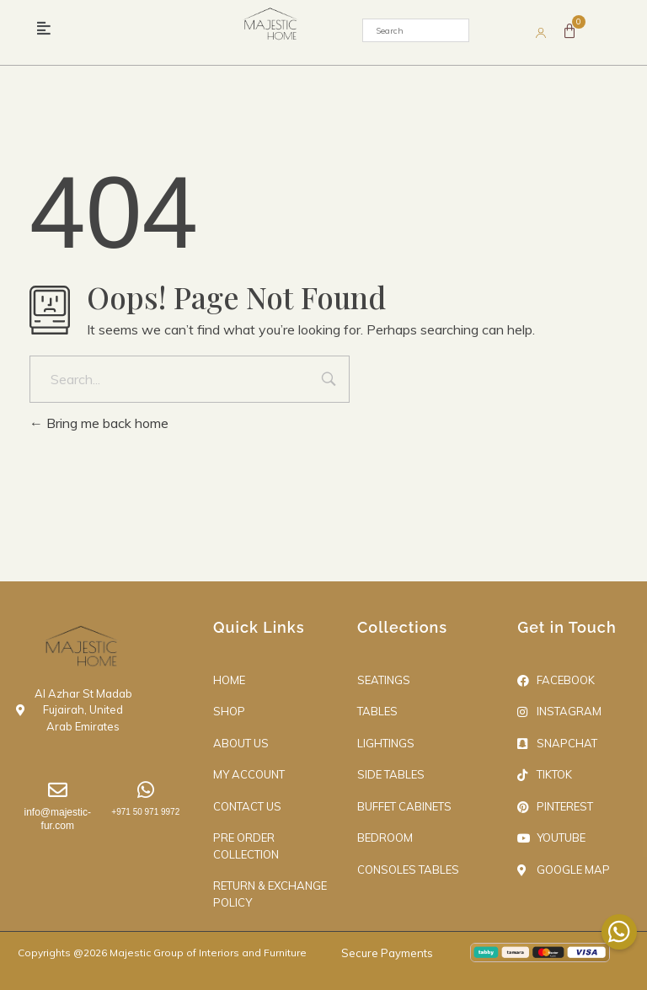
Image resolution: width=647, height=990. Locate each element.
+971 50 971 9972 (145, 811)
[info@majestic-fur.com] (57, 790)
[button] (43, 28)
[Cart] (569, 31)
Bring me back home (98, 423)
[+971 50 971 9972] (145, 790)
